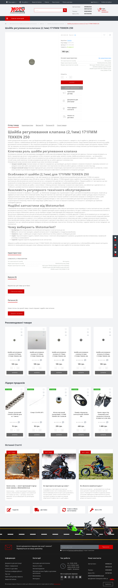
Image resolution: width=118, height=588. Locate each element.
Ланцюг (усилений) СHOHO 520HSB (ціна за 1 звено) (15, 414)
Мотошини (36, 578)
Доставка (44, 510)
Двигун (42, 23)
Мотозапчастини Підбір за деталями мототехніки (23, 23)
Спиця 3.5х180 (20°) (36, 412)
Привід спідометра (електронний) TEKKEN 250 (81, 414)
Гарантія (15, 510)
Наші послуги (55, 2)
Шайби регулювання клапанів (55, 23)
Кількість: (64, 74)
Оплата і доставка (67, 2)
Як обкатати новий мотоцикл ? (91, 486)
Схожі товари (61, 125)
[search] (65, 10)
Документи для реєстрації (73, 100)
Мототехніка (37, 576)
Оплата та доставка (71, 116)
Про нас (7, 574)
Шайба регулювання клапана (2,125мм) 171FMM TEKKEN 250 (37, 354)
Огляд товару (13, 125)
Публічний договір (71, 92)
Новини (47, 2)
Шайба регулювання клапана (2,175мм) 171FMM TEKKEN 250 (59, 354)
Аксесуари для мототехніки (41, 563)
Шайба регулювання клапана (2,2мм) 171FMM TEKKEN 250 (81, 354)
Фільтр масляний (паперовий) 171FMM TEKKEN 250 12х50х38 (59, 414)
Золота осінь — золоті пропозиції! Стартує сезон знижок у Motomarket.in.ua (21, 487)
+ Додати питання (16, 313)
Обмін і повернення (11, 566)
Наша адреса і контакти (72, 108)
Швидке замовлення (72, 88)
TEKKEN (69, 40)
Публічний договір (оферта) (14, 576)
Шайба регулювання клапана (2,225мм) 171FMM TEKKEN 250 (103, 354)
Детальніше (57, 584)
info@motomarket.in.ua (96, 575)
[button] (24, 2)
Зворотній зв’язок (37, 2)
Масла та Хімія (37, 566)
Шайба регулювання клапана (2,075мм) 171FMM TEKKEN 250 (15, 354)
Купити (72, 82)
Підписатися (105, 547)
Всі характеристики (105, 58)
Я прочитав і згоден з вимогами (78, 550)
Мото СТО (98, 510)
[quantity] (15, 368)
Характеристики (27, 125)
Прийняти (108, 584)
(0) (75, 35)
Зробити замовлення (104, 11)
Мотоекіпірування (38, 568)
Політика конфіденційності (75, 550)
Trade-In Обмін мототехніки (72, 509)
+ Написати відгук (16, 291)
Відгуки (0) (39, 125)
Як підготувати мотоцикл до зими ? (56, 486)
